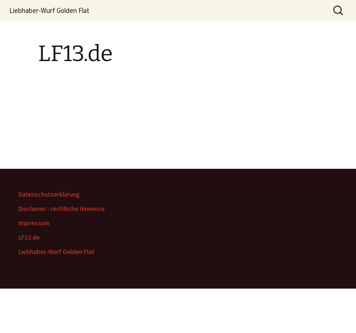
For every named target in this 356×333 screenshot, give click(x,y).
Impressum (34, 223)
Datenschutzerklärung (49, 194)
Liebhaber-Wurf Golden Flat (49, 10)
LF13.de (29, 237)
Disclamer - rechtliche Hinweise (62, 208)
